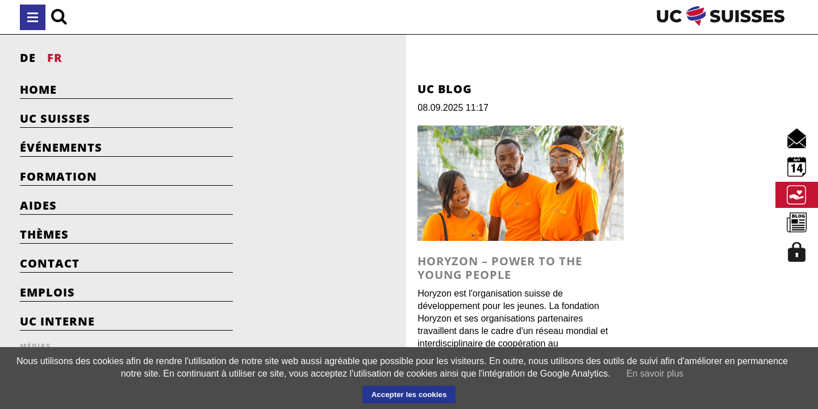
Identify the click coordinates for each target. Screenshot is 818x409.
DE (28, 57)
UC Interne (57, 321)
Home (38, 89)
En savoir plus (655, 373)
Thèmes (44, 234)
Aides (38, 205)
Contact (50, 263)
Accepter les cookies (409, 394)
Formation (58, 176)
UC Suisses (55, 118)
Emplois (47, 292)
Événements (61, 147)
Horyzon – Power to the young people (415, 299)
